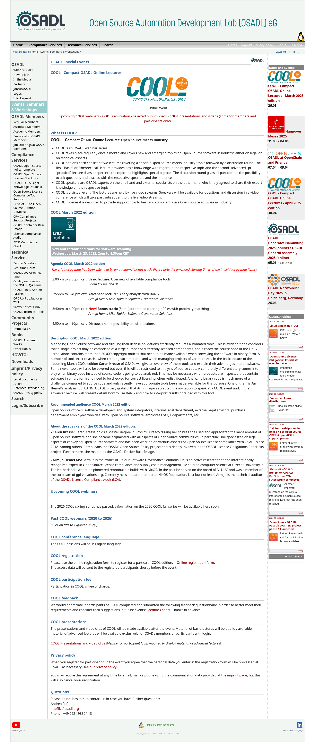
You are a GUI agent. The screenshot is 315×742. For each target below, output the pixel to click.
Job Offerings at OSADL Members (29, 147)
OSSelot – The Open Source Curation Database (27, 208)
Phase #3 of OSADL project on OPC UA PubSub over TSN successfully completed (284, 474)
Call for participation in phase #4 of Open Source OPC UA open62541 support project (285, 433)
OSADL (18, 64)
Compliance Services (22, 157)
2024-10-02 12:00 (276, 322)
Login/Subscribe (290, 45)
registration (116, 116)
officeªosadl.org (65, 708)
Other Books (22, 349)
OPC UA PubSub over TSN (28, 300)
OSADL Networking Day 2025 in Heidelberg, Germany (285, 291)
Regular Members (26, 122)
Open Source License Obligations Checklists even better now (283, 360)
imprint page (237, 675)
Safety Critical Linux (27, 307)
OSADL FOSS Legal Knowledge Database (28, 185)
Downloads (22, 361)
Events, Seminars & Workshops (59, 51)
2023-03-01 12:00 (276, 394)
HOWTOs (20, 354)
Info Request (22, 98)
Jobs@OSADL (23, 89)
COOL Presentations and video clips (78, 643)
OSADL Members (27, 116)
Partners (19, 84)
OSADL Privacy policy (28, 393)
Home (232, 45)
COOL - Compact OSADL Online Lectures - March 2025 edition (286, 91)
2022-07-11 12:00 (276, 424)
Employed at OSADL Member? (27, 138)
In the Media (22, 79)
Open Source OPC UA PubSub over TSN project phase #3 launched (285, 525)
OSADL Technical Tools (29, 312)
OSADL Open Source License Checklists (28, 176)
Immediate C (22, 329)
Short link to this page (293, 730)
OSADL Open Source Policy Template (28, 167)
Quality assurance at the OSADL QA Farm (28, 283)
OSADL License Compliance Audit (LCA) (90, 479)
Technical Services (20, 254)
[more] (300, 347)
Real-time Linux (24, 268)
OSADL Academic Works (25, 342)
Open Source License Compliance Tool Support (28, 195)
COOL (173, 116)
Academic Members (27, 131)
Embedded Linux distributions (280, 399)
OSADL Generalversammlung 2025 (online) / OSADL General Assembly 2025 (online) (286, 246)
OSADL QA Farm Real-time (28, 274)
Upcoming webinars (79, 116)
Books (17, 334)
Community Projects (22, 320)
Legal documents (25, 379)
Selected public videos (150, 116)
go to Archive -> (294, 556)
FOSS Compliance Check (26, 244)
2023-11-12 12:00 (276, 352)
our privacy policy (103, 667)
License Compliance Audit (27, 235)
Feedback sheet (158, 610)
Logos (18, 93)
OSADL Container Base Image (29, 227)
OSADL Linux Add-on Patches (28, 292)
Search (18, 398)
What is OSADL (24, 70)
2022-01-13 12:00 (276, 465)
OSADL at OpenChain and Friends (285, 158)
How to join (21, 75)
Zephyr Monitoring (27, 263)
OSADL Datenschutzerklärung (29, 386)
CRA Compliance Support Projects (25, 218)
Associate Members (27, 127)
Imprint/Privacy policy (257, 45)
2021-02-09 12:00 (276, 518)
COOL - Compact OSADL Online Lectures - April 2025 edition (284, 198)
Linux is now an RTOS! (284, 326)
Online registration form (194, 562)
